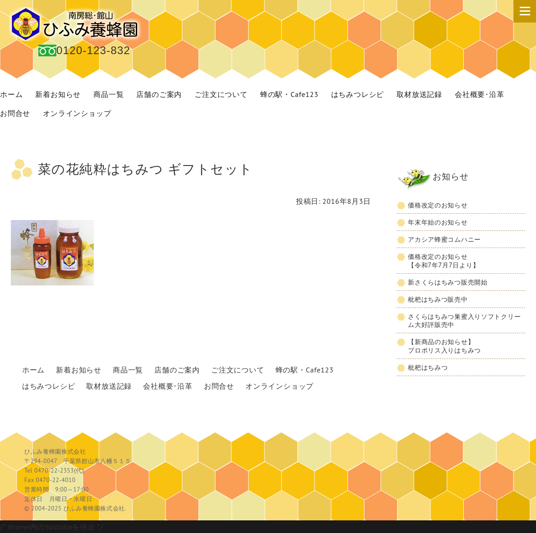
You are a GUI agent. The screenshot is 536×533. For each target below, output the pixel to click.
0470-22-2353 (54, 470)
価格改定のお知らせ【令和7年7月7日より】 (443, 260)
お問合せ (219, 386)
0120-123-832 (93, 50)
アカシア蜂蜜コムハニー (444, 239)
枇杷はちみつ (428, 367)
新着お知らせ (58, 94)
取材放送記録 (419, 94)
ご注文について (221, 94)
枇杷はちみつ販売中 (437, 299)
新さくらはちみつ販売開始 (448, 282)
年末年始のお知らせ (437, 222)
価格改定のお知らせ (437, 205)
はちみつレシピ (357, 94)
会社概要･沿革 (479, 94)
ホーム (33, 369)
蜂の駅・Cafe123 (289, 94)
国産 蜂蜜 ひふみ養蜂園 (76, 24)
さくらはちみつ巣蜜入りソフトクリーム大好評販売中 (464, 320)
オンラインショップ (77, 113)
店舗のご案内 (159, 94)
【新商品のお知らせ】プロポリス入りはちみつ (444, 345)
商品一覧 (108, 94)
